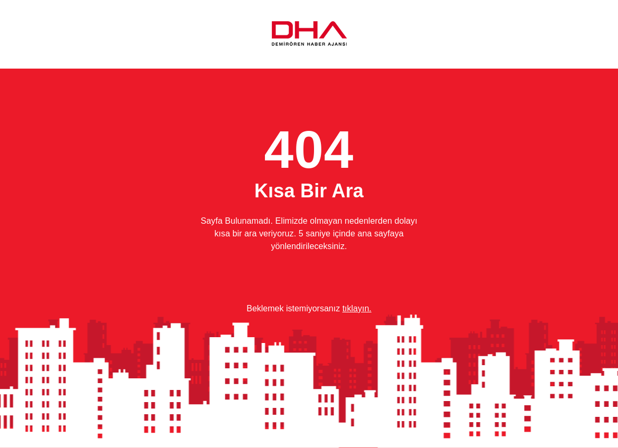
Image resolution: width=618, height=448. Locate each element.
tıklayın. (357, 308)
